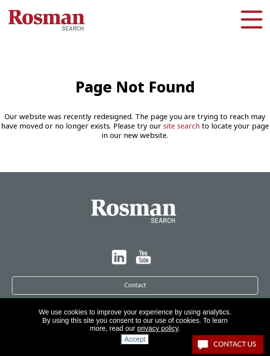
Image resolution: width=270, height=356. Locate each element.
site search (181, 126)
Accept (135, 339)
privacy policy (157, 328)
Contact (135, 285)
